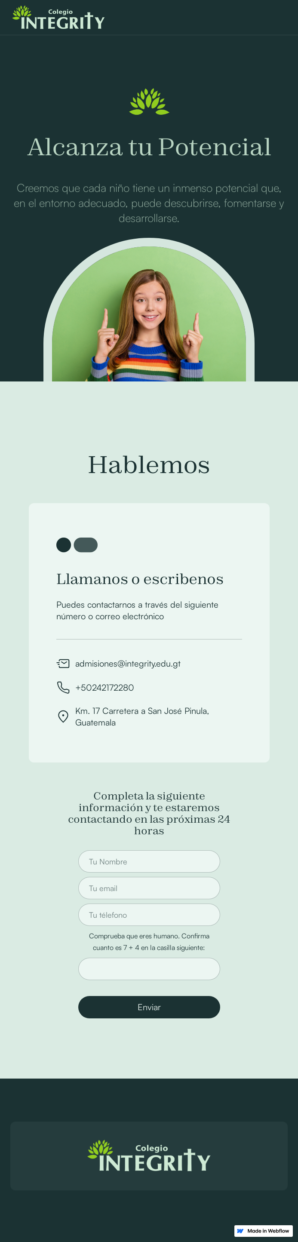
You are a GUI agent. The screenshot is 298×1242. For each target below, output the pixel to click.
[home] (56, 18)
